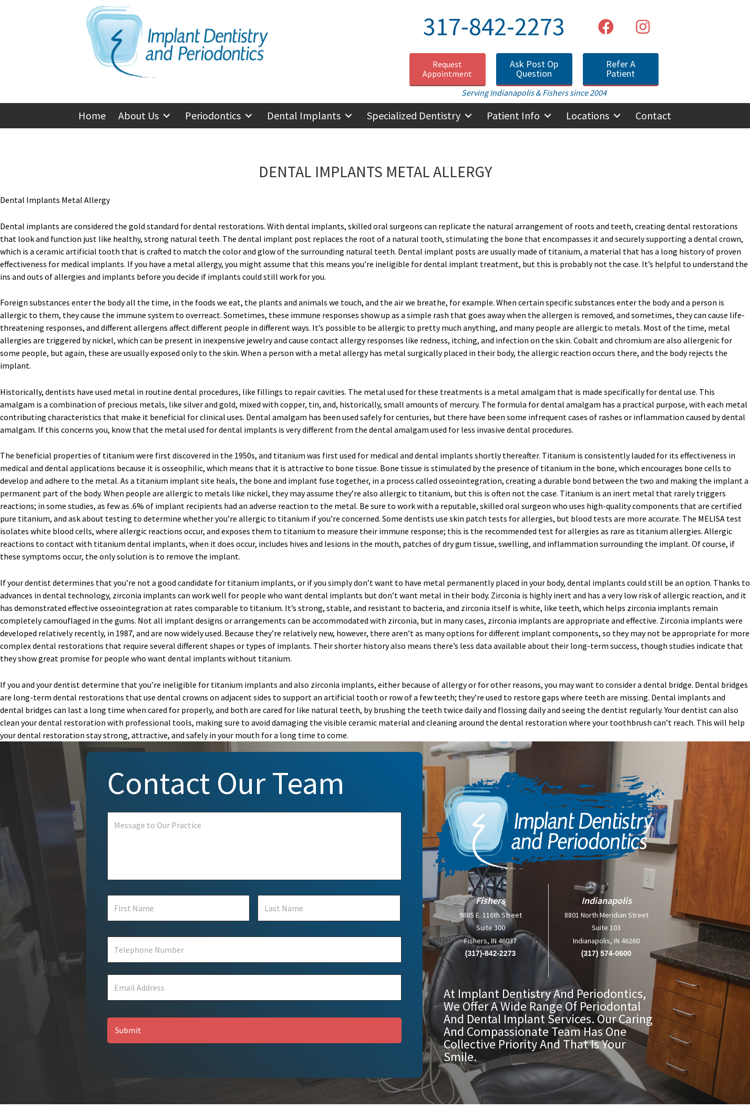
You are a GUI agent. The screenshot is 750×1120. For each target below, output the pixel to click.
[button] (606, 27)
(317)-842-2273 (490, 961)
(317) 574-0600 (606, 961)
